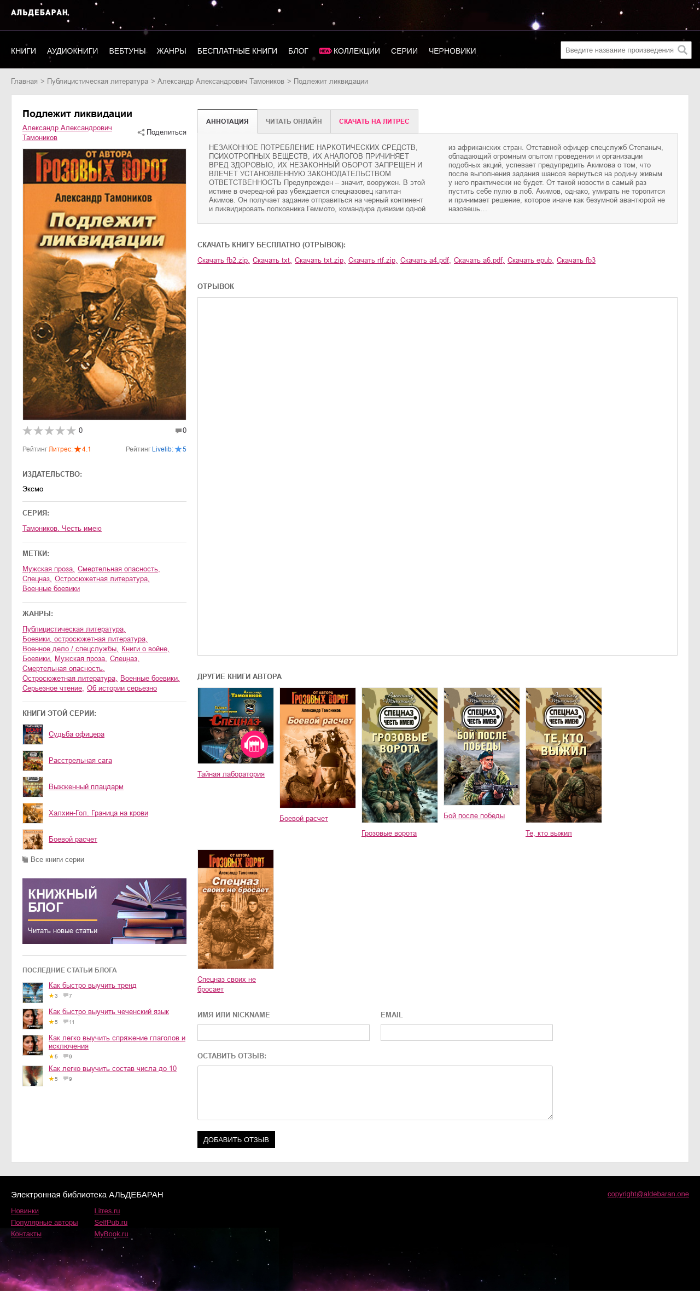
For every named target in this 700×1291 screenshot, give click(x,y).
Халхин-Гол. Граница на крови (98, 813)
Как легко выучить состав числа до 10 (113, 1068)
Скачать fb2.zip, (223, 260)
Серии (404, 51)
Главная (24, 81)
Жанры (171, 51)
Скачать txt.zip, (320, 260)
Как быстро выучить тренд (93, 985)
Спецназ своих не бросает (226, 984)
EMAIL (392, 1015)
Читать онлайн (294, 121)
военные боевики (51, 588)
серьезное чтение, (53, 688)
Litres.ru (107, 1211)
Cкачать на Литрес (374, 121)
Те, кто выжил (549, 833)
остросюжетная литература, (102, 579)
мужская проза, (48, 569)
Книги (23, 51)
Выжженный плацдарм (86, 787)
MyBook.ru (112, 1234)
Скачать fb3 (576, 260)
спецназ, (37, 579)
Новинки (25, 1211)
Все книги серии (57, 859)
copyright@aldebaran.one (648, 1194)
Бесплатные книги (237, 51)
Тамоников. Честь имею (62, 528)
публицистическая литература (97, 81)
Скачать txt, (272, 260)
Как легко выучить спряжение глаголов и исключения (117, 1042)
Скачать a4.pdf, (425, 260)
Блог (298, 51)
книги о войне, (145, 649)
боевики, (37, 659)
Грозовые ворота (389, 833)
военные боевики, (150, 678)
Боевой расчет (73, 839)
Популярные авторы (44, 1222)
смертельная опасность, (119, 569)
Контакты (26, 1234)
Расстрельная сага (80, 760)
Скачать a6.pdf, (479, 260)
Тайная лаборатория (231, 774)
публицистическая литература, (74, 629)
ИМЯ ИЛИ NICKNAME (233, 1015)
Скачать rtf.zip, (373, 260)
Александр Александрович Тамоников (221, 81)
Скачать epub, (531, 260)
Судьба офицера (76, 734)
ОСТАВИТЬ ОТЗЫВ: (231, 1056)
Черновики (452, 51)
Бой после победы (474, 816)
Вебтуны (127, 51)
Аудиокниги (72, 51)
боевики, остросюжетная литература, (85, 639)
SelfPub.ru (111, 1222)
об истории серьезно (122, 688)
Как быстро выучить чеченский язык (109, 1012)
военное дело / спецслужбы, (70, 649)
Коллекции (357, 51)
